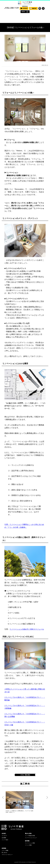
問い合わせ (4, 852)
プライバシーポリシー (7, 854)
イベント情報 (28, 845)
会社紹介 (4, 833)
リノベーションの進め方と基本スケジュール (27, 629)
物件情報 (27, 840)
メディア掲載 (5, 850)
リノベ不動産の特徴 (30, 835)
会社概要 (4, 837)
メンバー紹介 (5, 839)
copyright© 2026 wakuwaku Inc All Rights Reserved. (25, 862)
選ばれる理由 (28, 833)
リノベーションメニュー (31, 837)
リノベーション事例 (30, 843)
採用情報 (4, 848)
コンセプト (4, 835)
